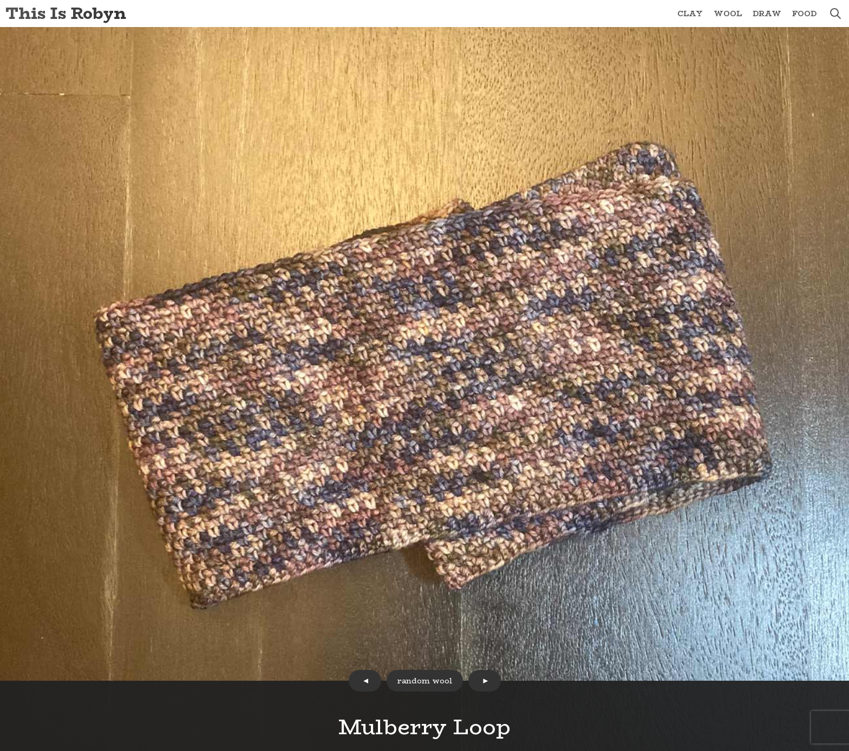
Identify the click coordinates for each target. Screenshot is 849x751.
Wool (728, 13)
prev (365, 681)
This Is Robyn (65, 13)
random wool (424, 681)
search (835, 13)
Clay (690, 13)
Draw (767, 13)
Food (804, 13)
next (484, 681)
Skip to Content (0, 0)
